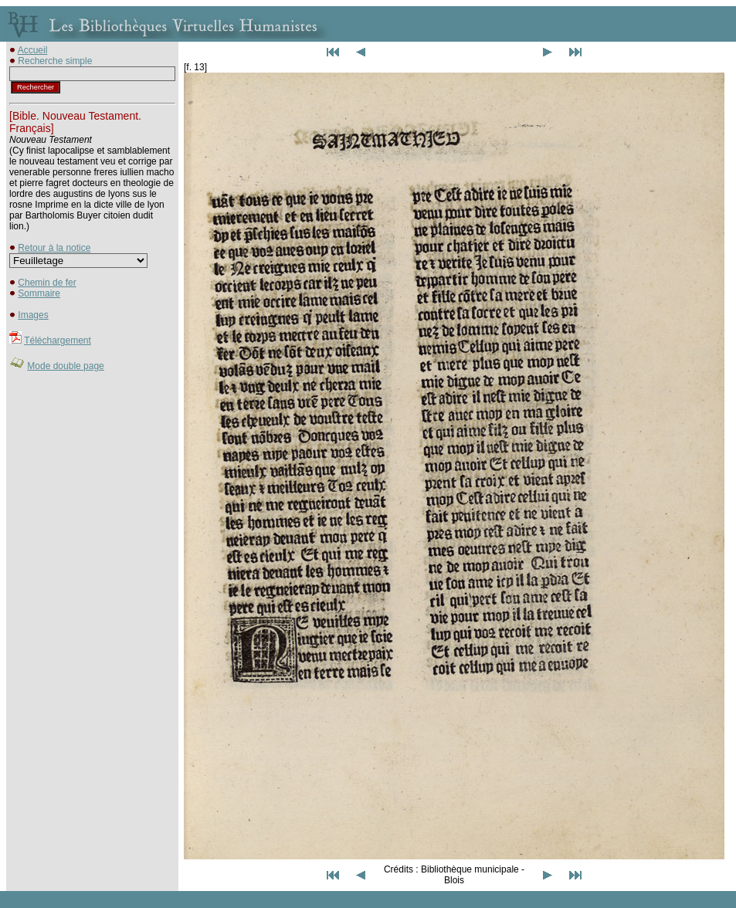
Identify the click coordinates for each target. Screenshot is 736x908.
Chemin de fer (47, 282)
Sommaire (39, 293)
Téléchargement (57, 340)
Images (33, 315)
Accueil (33, 50)
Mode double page (65, 366)
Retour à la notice (54, 247)
